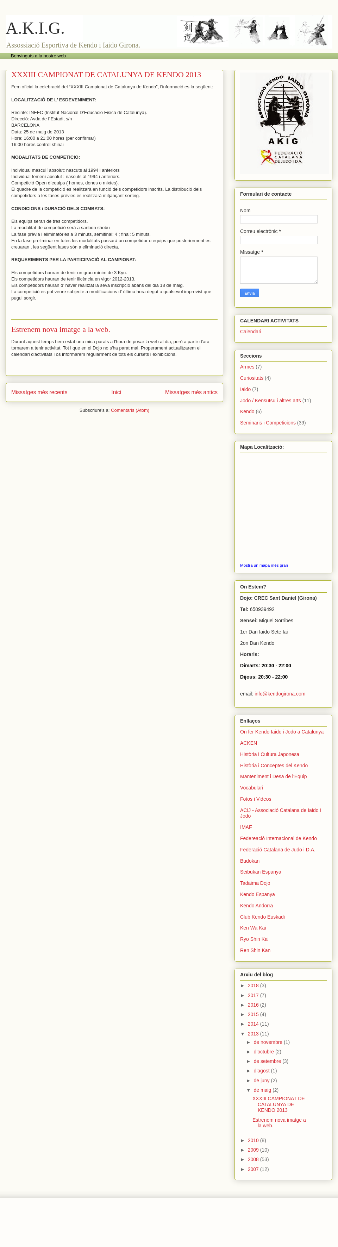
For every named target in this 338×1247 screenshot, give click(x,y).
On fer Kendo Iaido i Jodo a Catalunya (282, 732)
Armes (247, 367)
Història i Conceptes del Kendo (274, 765)
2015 (254, 1014)
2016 (254, 1005)
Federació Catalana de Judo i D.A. (277, 849)
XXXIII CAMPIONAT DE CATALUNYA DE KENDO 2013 (106, 74)
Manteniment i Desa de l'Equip (273, 776)
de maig (263, 1090)
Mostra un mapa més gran (264, 565)
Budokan (249, 861)
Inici (116, 392)
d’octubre (264, 1051)
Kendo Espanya (257, 894)
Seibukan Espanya (260, 872)
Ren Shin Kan (255, 950)
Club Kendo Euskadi (262, 917)
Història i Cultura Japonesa (269, 754)
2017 (254, 995)
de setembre (268, 1061)
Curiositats (251, 378)
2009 (254, 1150)
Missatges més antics (191, 392)
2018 (254, 985)
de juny (262, 1080)
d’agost (262, 1070)
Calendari (250, 331)
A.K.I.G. (35, 28)
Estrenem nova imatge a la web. (60, 329)
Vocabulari (251, 788)
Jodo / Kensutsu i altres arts (270, 400)
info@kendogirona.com (280, 694)
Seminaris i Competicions (268, 423)
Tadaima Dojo (255, 883)
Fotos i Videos (255, 799)
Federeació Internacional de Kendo (278, 838)
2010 (254, 1140)
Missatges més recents (39, 392)
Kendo (247, 411)
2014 (254, 1024)
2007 (254, 1169)
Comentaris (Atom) (130, 410)
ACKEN (248, 743)
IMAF (246, 827)
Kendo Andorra (256, 905)
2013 (254, 1034)
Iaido (245, 389)
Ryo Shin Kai (254, 939)
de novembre (269, 1042)
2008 (254, 1159)
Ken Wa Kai (253, 928)
